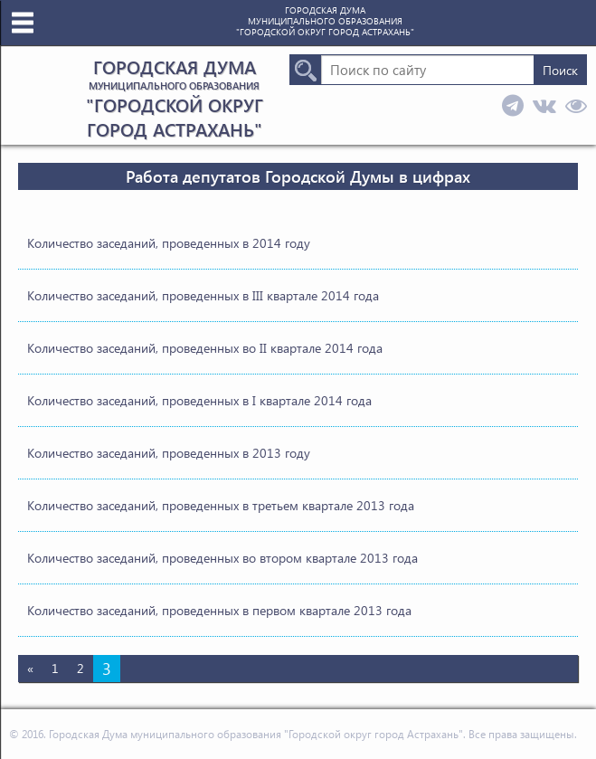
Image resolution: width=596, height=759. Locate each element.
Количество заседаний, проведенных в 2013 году (168, 452)
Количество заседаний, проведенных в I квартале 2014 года (199, 400)
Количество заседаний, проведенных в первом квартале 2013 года (219, 610)
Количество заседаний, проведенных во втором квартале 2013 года (222, 557)
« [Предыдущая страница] (30, 668)
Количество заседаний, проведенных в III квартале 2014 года (203, 295)
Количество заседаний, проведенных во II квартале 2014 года (205, 347)
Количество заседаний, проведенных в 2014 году (168, 242)
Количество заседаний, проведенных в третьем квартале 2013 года (220, 505)
